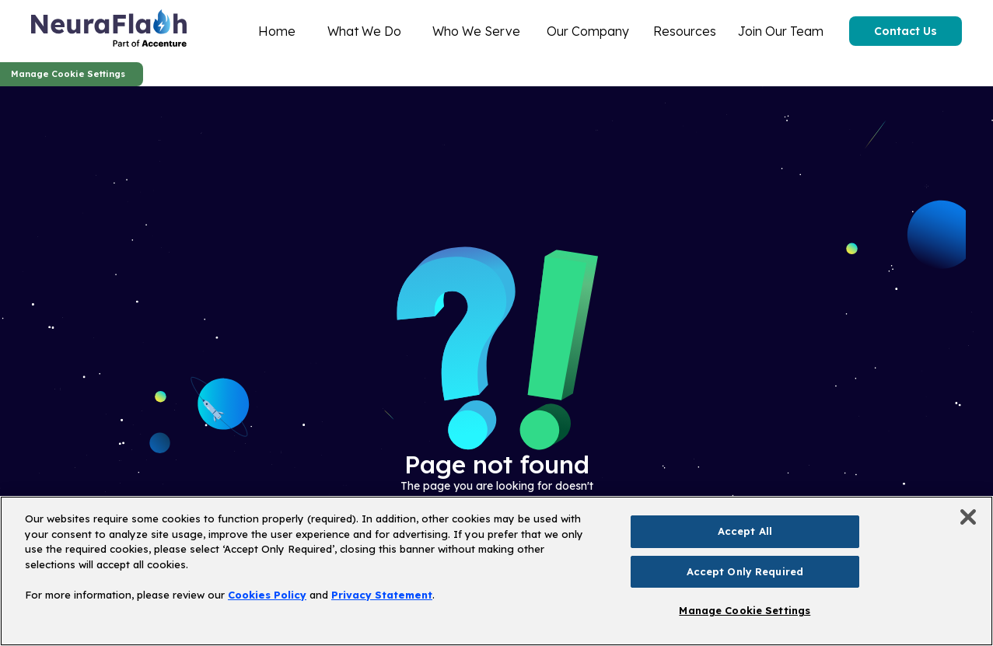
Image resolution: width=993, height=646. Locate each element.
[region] (496, 571)
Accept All (745, 531)
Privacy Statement (381, 594)
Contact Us (905, 31)
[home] (109, 31)
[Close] (968, 517)
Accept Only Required (745, 571)
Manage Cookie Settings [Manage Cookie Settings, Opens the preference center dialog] (744, 610)
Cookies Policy (267, 594)
